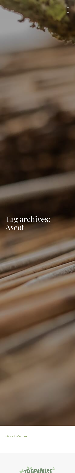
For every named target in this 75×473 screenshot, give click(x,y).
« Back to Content (17, 436)
